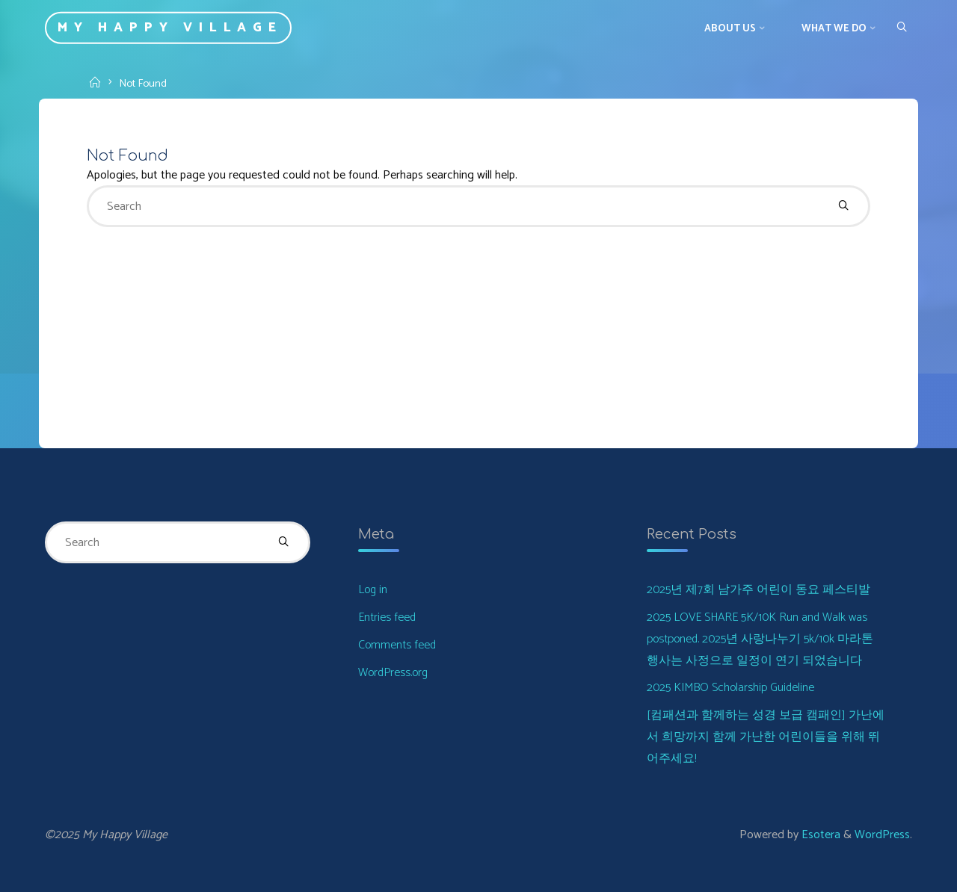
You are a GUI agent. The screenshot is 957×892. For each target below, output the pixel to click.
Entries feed (387, 617)
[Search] (901, 27)
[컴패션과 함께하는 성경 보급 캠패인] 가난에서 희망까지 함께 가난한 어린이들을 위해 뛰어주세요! (765, 737)
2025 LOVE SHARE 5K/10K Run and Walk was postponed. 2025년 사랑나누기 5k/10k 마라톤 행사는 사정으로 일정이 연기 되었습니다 (760, 639)
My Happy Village (170, 28)
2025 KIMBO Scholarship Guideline (730, 688)
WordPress (882, 835)
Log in (372, 590)
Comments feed (397, 645)
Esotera (819, 835)
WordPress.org (393, 673)
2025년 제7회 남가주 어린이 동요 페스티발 (758, 590)
